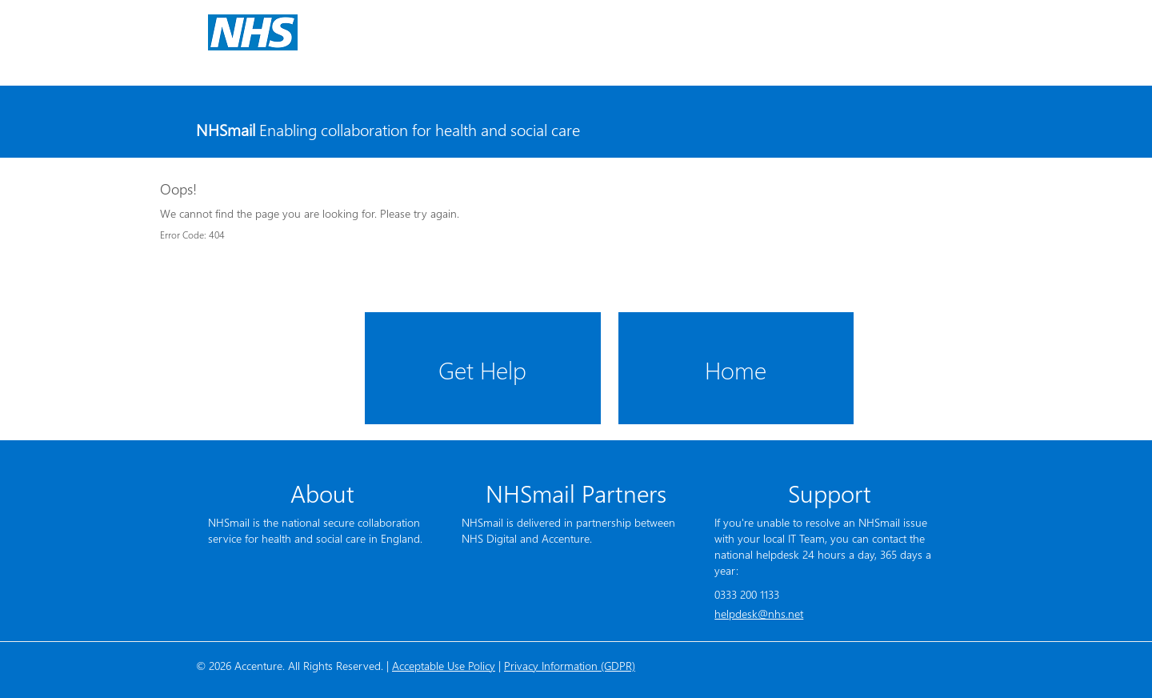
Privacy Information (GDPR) (569, 665)
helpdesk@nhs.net (758, 613)
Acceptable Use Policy (443, 665)
